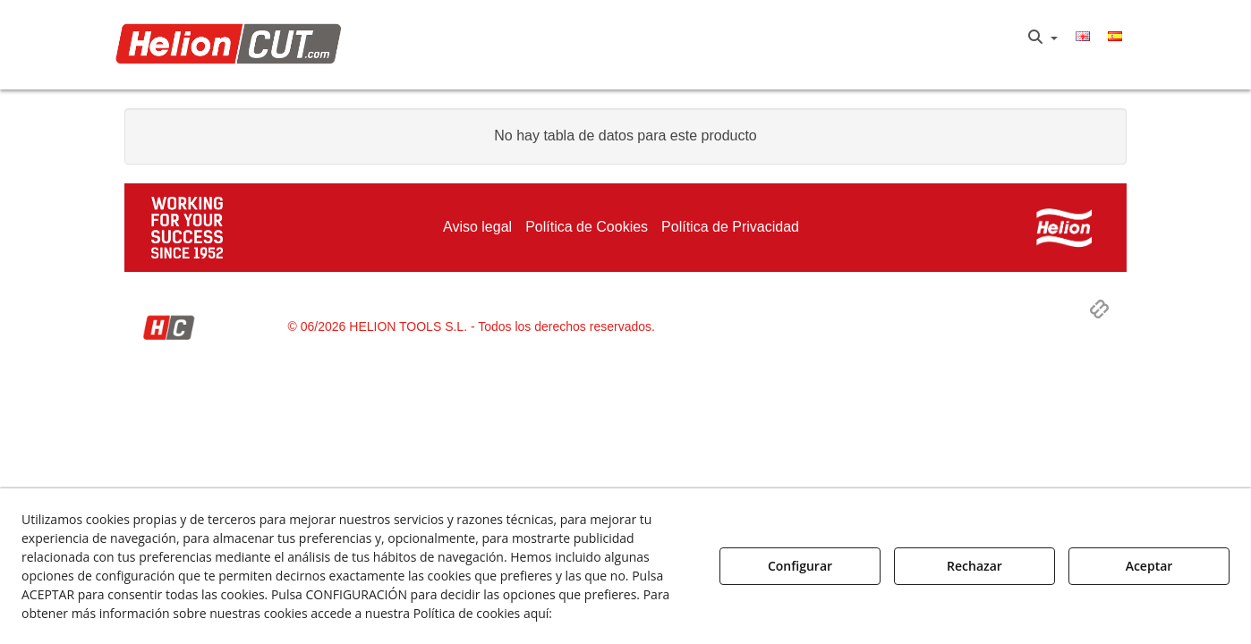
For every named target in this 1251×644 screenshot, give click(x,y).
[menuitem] (1043, 37)
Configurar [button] (800, 565)
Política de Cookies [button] (618, 613)
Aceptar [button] (1149, 565)
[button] (233, 45)
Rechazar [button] (974, 565)
